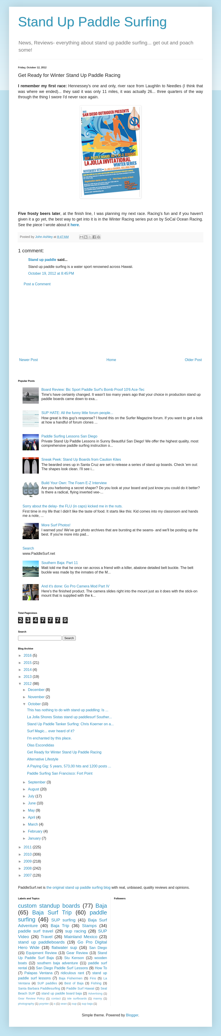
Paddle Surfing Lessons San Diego (69, 436)
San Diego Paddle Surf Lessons (62, 968)
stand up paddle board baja (61, 993)
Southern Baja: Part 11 (59, 563)
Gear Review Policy (31, 998)
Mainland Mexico (80, 936)
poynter (44, 1003)
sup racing (75, 931)
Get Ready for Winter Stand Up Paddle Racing (64, 752)
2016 (28, 655)
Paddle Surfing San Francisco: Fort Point (59, 773)
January (35, 838)
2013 (28, 677)
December (37, 690)
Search (28, 548)
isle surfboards (77, 998)
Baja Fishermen (70, 978)
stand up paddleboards (41, 942)
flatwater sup (64, 947)
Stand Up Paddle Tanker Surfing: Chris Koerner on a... (70, 724)
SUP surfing (63, 920)
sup (74, 1003)
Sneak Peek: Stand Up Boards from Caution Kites (81, 459)
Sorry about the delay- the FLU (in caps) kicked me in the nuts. (73, 506)
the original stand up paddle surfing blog (78, 887)
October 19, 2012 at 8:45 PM (51, 273)
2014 (28, 670)
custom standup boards (49, 905)
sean (64, 1003)
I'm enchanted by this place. (49, 738)
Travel (47, 936)
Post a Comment (37, 284)
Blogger (132, 1015)
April (32, 817)
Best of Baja (74, 983)
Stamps (89, 925)
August (34, 789)
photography (26, 1003)
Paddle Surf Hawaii (80, 988)
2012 (28, 684)
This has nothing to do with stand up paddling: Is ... (67, 710)
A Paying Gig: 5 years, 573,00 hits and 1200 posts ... (69, 766)
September (37, 782)
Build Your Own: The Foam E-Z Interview (74, 483)
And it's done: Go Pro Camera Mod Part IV (75, 586)
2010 (28, 854)
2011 (28, 847)
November (37, 697)
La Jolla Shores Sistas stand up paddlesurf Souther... (69, 717)
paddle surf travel (35, 931)
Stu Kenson (74, 958)
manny (97, 998)
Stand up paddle (42, 260)
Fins (93, 978)
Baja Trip (60, 925)
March (33, 824)
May (32, 810)
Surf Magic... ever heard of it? (50, 731)
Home (111, 360)
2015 (28, 663)
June (32, 803)
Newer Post (28, 360)
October (35, 704)
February (35, 831)
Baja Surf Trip (52, 912)
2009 (28, 861)
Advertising (95, 993)
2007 (28, 875)
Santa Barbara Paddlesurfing (39, 988)
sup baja (87, 1003)
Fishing (96, 983)
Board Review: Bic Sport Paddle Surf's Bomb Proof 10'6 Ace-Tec (92, 389)
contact (55, 998)
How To (101, 968)
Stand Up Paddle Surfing (92, 21)
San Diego (98, 948)
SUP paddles (47, 983)
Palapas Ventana (38, 973)
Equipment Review (41, 953)
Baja (101, 905)
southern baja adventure (57, 963)
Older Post (193, 360)
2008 (28, 868)
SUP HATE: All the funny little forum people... (77, 413)
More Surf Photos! (55, 525)
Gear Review (77, 953)
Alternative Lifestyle (42, 759)
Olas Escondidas (40, 745)
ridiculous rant (72, 973)
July (31, 796)
